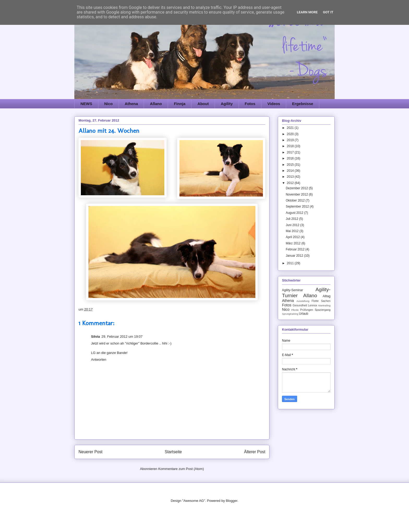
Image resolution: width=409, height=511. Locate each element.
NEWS (86, 103)
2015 (291, 164)
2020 (291, 134)
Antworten (98, 359)
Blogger (231, 501)
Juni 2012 (293, 225)
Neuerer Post (91, 452)
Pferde (295, 309)
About (203, 103)
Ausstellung (302, 301)
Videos (273, 103)
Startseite (173, 452)
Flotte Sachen (321, 300)
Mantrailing (324, 305)
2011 (291, 263)
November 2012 (297, 194)
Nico (108, 103)
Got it (328, 12)
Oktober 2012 (295, 200)
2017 (291, 152)
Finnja (179, 103)
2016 (291, 158)
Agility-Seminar (292, 290)
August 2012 (295, 213)
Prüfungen (306, 309)
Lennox (312, 305)
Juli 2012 (292, 219)
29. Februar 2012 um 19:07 (122, 336)
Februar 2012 (295, 249)
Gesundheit (300, 305)
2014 (291, 171)
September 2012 (298, 206)
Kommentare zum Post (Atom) (181, 469)
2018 (291, 146)
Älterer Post (254, 452)
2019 (291, 140)
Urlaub (303, 313)
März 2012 (293, 243)
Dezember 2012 (297, 188)
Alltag (326, 296)
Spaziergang (322, 309)
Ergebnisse (302, 103)
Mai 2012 (292, 231)
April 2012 (293, 237)
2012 (291, 183)
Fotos (250, 103)
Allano (156, 103)
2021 (291, 128)
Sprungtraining (290, 313)
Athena (131, 103)
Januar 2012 (295, 255)
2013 (291, 177)
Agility (227, 103)
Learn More (307, 12)
